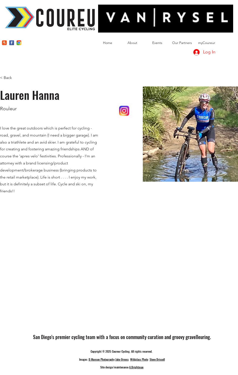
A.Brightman (136, 367)
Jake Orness (122, 359)
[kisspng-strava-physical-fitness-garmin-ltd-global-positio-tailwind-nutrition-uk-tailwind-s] (4, 42)
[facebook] (11, 42)
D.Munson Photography (102, 359)
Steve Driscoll (157, 359)
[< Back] (9, 77)
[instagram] (19, 42)
